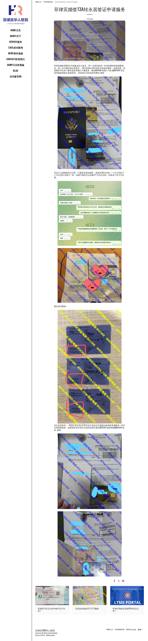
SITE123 (42, 635)
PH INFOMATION (48, 2)
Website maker (50, 635)
